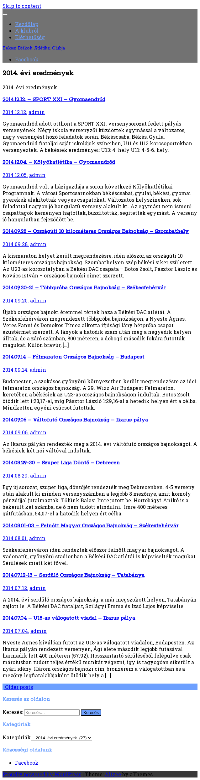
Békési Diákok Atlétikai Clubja (34, 48)
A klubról (27, 30)
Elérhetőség (30, 37)
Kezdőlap (26, 24)
